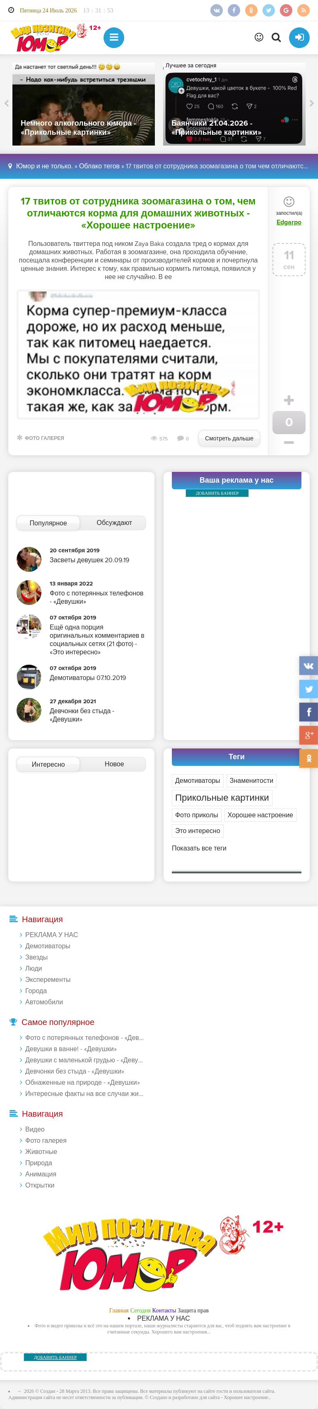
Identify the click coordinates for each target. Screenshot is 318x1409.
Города (36, 991)
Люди (33, 968)
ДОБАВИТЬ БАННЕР (217, 493)
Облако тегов (99, 166)
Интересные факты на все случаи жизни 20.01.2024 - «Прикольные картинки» (85, 1094)
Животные (41, 1152)
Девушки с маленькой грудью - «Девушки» (85, 1060)
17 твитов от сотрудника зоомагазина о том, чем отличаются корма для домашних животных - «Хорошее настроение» (138, 213)
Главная (119, 1310)
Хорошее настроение (260, 815)
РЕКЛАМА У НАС (51, 935)
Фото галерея (44, 438)
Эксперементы (48, 980)
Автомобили (44, 1002)
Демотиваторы (197, 781)
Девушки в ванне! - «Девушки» (71, 1049)
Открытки (39, 1185)
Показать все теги (199, 848)
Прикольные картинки (222, 798)
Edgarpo (289, 222)
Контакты (164, 1310)
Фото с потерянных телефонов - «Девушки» (85, 1038)
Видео (35, 1129)
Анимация (40, 1174)
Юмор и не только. (44, 166)
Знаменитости (251, 781)
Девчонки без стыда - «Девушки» (74, 1071)
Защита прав (193, 1310)
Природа (38, 1163)
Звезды (36, 957)
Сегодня (140, 1310)
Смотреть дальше (229, 438)
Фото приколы (196, 815)
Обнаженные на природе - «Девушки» (82, 1083)
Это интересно (197, 831)
